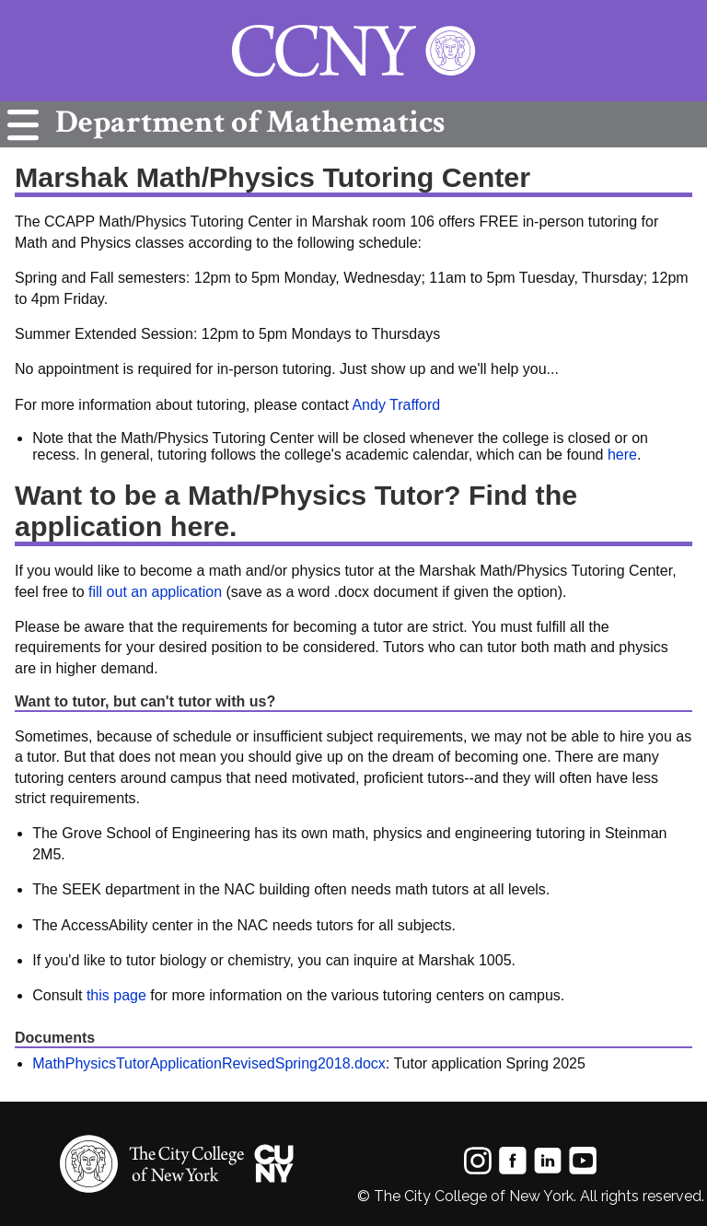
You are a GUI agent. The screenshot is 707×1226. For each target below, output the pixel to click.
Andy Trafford (396, 405)
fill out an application (155, 592)
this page (116, 995)
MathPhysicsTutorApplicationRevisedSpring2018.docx (209, 1063)
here (622, 454)
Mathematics (245, 122)
